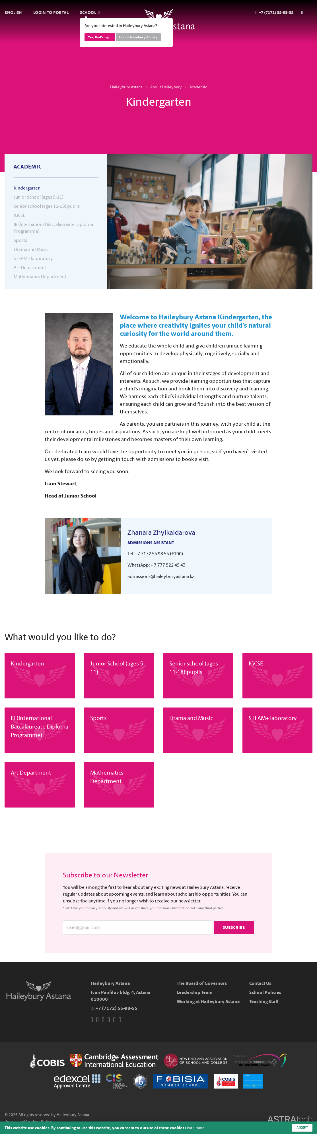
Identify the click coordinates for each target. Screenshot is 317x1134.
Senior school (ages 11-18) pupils (47, 206)
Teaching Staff (264, 1001)
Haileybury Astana (126, 87)
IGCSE (19, 215)
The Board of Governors (202, 983)
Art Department (30, 267)
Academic (198, 87)
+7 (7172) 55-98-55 (116, 1008)
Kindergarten (27, 188)
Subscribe (234, 927)
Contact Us (260, 983)
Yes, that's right (100, 37)
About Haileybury (166, 87)
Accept (301, 1127)
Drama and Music (31, 249)
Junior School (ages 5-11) (38, 197)
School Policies (265, 992)
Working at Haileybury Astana (208, 1001)
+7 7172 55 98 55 (152, 553)
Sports (20, 240)
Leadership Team (195, 992)
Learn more (195, 1127)
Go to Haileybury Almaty (138, 37)
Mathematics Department (40, 276)
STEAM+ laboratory (33, 258)
